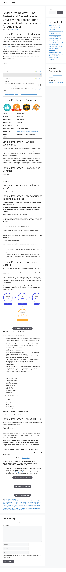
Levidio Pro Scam (27, 503)
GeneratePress (41, 570)
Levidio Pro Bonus (21, 500)
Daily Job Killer (9, 2)
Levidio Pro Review (18, 503)
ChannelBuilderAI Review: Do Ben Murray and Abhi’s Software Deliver (56, 42)
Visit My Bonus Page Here (11, 94)
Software (14, 499)
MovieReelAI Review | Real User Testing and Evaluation (56, 48)
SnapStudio (7, 46)
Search (51, 9)
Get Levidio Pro (7, 500)
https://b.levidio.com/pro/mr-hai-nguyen (27, 131)
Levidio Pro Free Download (21, 502)
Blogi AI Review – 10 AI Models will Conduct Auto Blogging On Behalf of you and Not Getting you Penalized (56, 55)
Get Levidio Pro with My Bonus (29, 94)
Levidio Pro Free (11, 502)
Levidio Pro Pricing (9, 503)
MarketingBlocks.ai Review (56, 82)
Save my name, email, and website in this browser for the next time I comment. (22, 556)
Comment (6, 525)
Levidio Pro (14, 500)
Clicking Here (25, 458)
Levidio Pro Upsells (36, 503)
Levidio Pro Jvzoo (32, 502)
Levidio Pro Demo (30, 500)
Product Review (7, 499)
